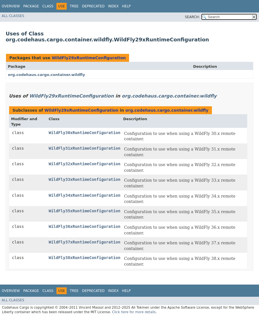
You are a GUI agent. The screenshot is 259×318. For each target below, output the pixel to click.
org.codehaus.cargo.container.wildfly (46, 75)
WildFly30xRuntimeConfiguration (84, 132)
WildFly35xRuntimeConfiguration (84, 211)
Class (47, 6)
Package (31, 6)
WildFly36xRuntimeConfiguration (84, 226)
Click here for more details (134, 312)
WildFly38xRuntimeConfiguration (84, 257)
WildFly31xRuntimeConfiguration (84, 148)
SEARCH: (192, 17)
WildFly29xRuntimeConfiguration (89, 58)
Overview (11, 6)
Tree (74, 6)
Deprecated (93, 6)
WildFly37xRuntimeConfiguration (84, 242)
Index (113, 6)
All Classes (13, 16)
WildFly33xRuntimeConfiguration (84, 179)
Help (126, 6)
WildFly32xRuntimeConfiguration (84, 164)
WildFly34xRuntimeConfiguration (84, 195)
